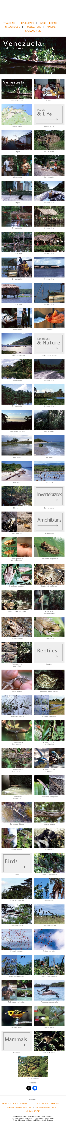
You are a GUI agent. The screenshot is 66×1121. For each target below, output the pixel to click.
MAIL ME (51, 27)
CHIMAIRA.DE (33, 1111)
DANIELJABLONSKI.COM (19, 1107)
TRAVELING (9, 23)
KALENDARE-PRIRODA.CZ (50, 1104)
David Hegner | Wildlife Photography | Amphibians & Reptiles (33, 11)
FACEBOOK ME (33, 31)
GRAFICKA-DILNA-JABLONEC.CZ (16, 1104)
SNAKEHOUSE (12, 27)
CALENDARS (27, 23)
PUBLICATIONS (33, 27)
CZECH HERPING (48, 23)
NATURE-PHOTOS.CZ (46, 1107)
